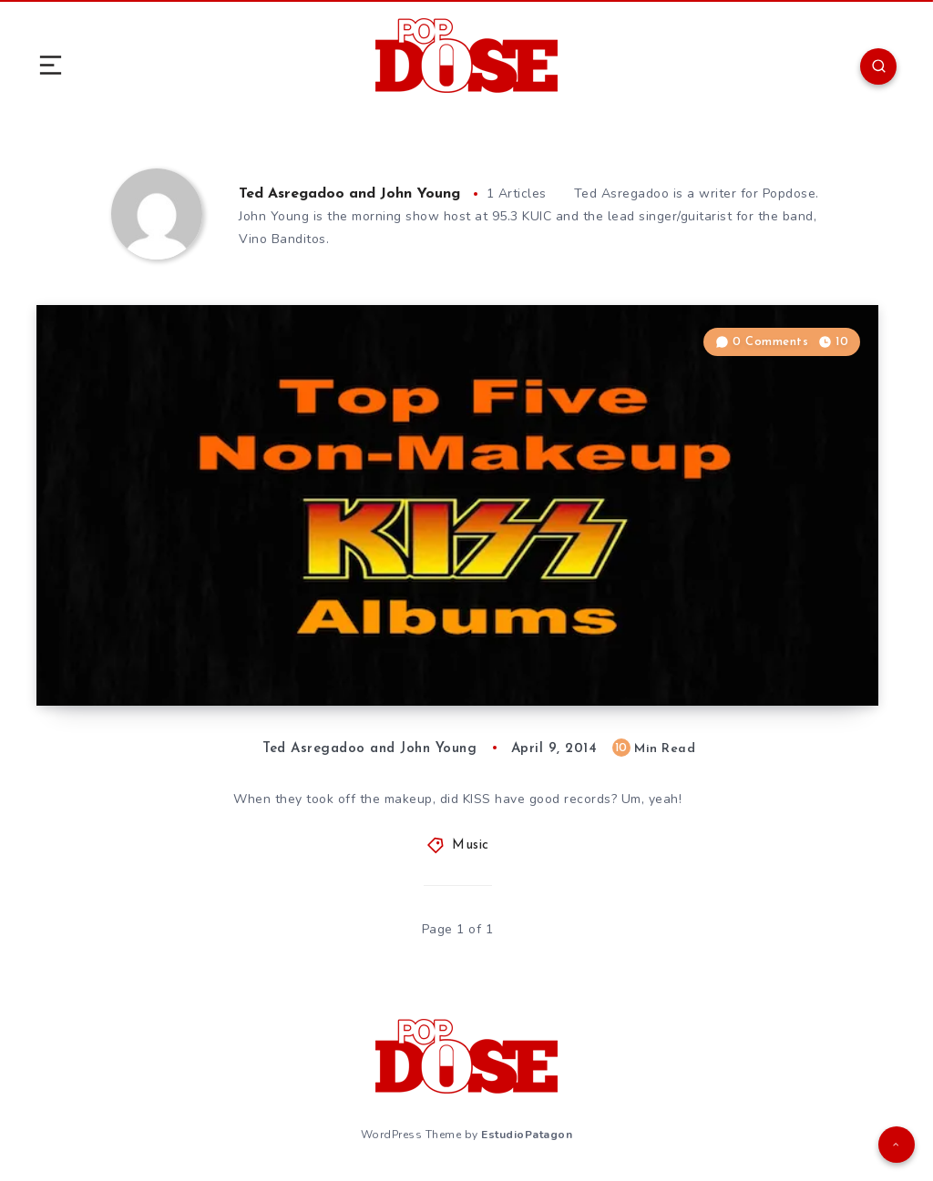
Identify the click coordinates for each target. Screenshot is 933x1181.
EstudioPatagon (526, 1134)
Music (470, 845)
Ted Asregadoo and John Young (349, 194)
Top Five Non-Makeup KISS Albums (238, 651)
